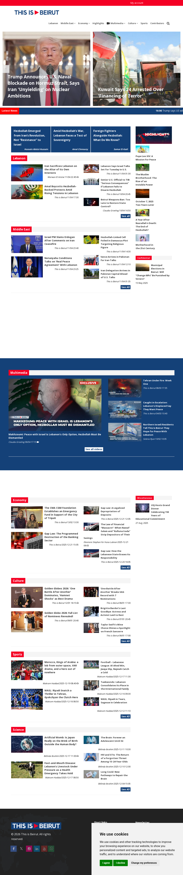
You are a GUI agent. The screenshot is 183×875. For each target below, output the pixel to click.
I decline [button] (120, 863)
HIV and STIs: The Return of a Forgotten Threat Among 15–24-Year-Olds (115, 758)
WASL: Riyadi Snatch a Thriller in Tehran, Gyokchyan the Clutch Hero (61, 694)
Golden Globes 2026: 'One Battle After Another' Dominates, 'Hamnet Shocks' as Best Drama (59, 593)
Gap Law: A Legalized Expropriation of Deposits (113, 511)
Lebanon (53, 23)
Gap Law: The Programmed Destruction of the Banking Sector (61, 537)
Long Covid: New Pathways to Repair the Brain (114, 775)
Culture (133, 23)
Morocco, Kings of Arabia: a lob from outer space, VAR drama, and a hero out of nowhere (61, 667)
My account (136, 2)
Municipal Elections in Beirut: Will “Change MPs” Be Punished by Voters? (152, 272)
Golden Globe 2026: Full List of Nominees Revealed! (61, 614)
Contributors (157, 23)
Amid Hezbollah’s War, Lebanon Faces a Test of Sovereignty (70, 135)
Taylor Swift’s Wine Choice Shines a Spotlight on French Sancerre (115, 628)
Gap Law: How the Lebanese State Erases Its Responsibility (115, 554)
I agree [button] (106, 863)
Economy (84, 23)
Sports (144, 23)
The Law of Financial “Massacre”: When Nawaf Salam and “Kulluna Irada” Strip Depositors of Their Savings (107, 531)
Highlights (98, 23)
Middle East (68, 23)
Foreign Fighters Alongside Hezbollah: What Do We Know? (107, 135)
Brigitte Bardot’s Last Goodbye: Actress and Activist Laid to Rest (113, 612)
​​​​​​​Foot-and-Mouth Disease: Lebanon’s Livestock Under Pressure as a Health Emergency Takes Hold (61, 768)
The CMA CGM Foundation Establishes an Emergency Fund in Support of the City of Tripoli (60, 513)
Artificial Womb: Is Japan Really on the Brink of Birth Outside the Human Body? (61, 741)
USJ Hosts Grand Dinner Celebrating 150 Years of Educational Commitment (153, 512)
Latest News (9, 110)
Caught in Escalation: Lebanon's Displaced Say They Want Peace (157, 406)
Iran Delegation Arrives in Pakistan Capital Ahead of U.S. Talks (115, 274)
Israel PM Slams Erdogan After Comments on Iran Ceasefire (59, 240)
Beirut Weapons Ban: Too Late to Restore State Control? (115, 203)
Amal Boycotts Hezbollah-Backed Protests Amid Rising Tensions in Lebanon (61, 190)
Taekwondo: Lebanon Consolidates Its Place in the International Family (115, 685)
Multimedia (116, 23)
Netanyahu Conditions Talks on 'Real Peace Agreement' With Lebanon (60, 261)
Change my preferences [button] (144, 863)
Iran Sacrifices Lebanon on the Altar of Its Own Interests (60, 169)
